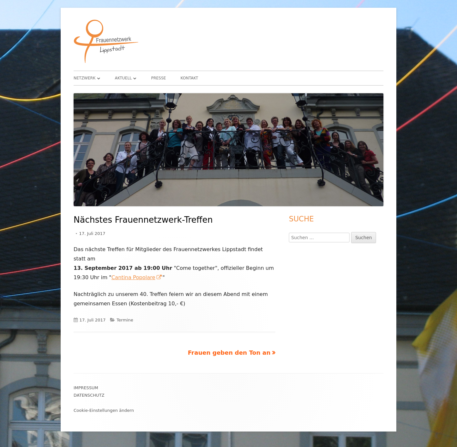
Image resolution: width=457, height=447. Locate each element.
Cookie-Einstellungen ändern (104, 410)
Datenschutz (89, 395)
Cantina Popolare (136, 277)
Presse (158, 78)
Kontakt (189, 78)
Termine (125, 320)
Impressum (86, 387)
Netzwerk (85, 78)
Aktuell (123, 78)
